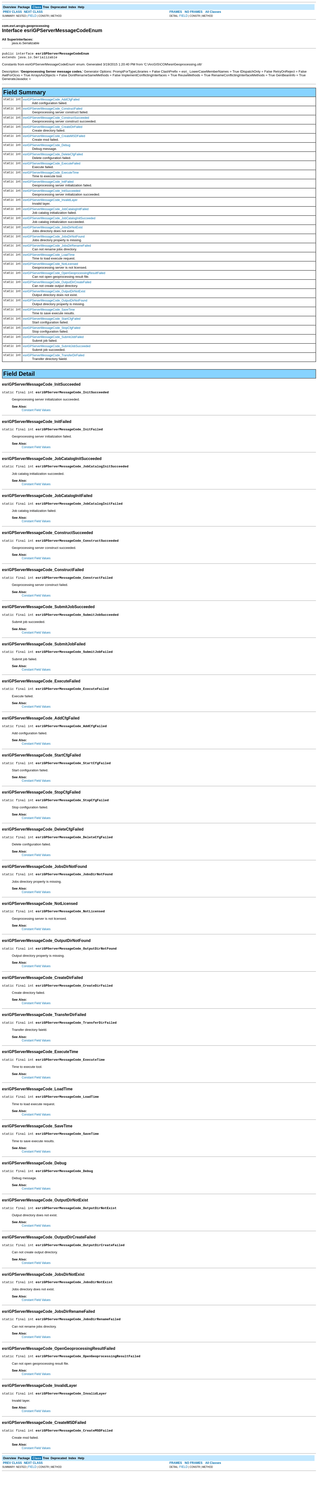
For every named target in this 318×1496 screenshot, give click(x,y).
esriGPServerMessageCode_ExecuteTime (51, 174)
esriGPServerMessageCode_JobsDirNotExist (53, 229)
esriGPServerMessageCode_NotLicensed (50, 265)
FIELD (32, 16)
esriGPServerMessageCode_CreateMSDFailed (54, 137)
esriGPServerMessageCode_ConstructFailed (52, 110)
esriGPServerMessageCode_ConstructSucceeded (56, 119)
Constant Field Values (36, 412)
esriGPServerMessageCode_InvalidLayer (50, 201)
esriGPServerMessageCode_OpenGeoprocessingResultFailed (64, 274)
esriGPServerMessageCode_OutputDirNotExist (54, 293)
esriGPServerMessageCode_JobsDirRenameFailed (57, 247)
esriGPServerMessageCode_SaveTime (49, 311)
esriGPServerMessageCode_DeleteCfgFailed (53, 156)
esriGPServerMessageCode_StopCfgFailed (51, 329)
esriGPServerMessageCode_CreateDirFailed (52, 128)
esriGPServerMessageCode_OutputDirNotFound (55, 302)
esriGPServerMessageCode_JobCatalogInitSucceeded (59, 219)
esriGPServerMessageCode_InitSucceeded (51, 192)
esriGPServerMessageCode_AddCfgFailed (51, 101)
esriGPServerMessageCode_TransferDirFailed (53, 357)
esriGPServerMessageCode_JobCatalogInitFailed (55, 210)
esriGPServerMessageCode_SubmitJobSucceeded (56, 347)
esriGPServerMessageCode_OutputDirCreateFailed (57, 283)
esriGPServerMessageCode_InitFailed (48, 183)
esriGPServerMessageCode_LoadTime (49, 256)
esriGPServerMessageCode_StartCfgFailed (52, 320)
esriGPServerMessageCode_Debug (46, 146)
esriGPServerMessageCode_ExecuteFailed (51, 165)
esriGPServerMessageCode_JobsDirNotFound (54, 238)
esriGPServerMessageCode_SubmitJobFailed (53, 338)
